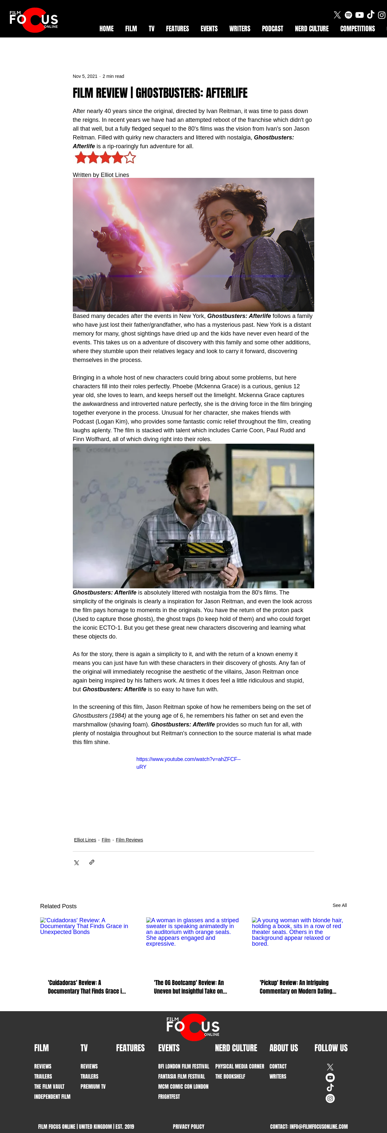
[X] (337, 15)
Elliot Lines (85, 839)
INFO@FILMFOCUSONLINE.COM (319, 1126)
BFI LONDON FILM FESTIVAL (178, 1066)
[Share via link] (92, 862)
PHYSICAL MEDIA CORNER (235, 1066)
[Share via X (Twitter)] (76, 862)
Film (106, 839)
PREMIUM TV (93, 1086)
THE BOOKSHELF (230, 1076)
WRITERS (278, 1076)
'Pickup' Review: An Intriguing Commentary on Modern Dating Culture (296, 987)
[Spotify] (348, 15)
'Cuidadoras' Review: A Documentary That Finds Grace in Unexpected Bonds (86, 987)
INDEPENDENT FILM (52, 1096)
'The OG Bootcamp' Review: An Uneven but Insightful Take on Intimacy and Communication (189, 987)
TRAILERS (43, 1076)
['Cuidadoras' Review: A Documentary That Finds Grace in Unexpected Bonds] (87, 943)
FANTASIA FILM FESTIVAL (178, 1076)
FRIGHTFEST (169, 1096)
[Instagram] (382, 15)
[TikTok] (371, 15)
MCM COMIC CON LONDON (178, 1086)
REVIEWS (42, 1066)
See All (340, 905)
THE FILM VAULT (49, 1086)
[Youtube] (359, 15)
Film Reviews (129, 839)
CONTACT (278, 1066)
